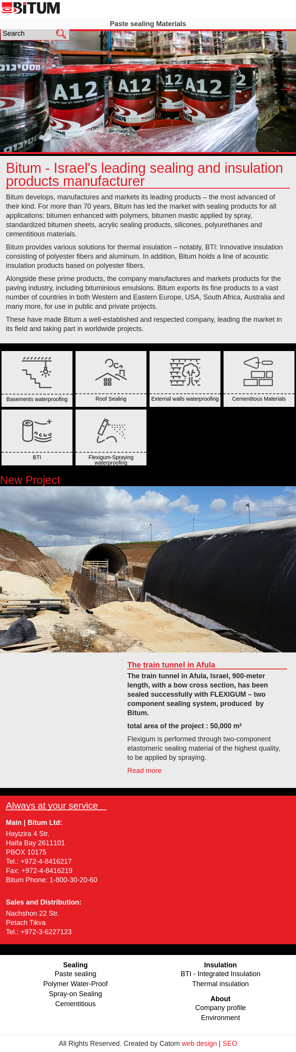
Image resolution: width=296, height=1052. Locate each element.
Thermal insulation (220, 984)
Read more (144, 770)
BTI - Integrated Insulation (221, 974)
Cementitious (75, 1004)
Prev (9, 89)
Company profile (220, 1008)
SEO (229, 1043)
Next (286, 89)
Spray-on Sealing (75, 994)
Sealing (148, 8)
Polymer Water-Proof (75, 984)
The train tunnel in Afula (171, 665)
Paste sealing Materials (148, 24)
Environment (220, 1018)
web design (199, 1043)
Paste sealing (75, 974)
